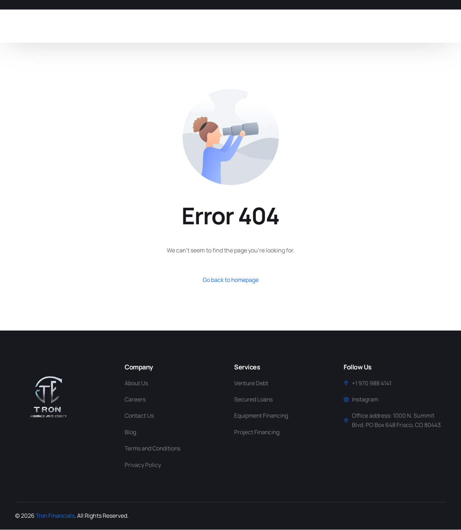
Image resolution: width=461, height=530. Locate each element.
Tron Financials (56, 516)
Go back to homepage (230, 280)
